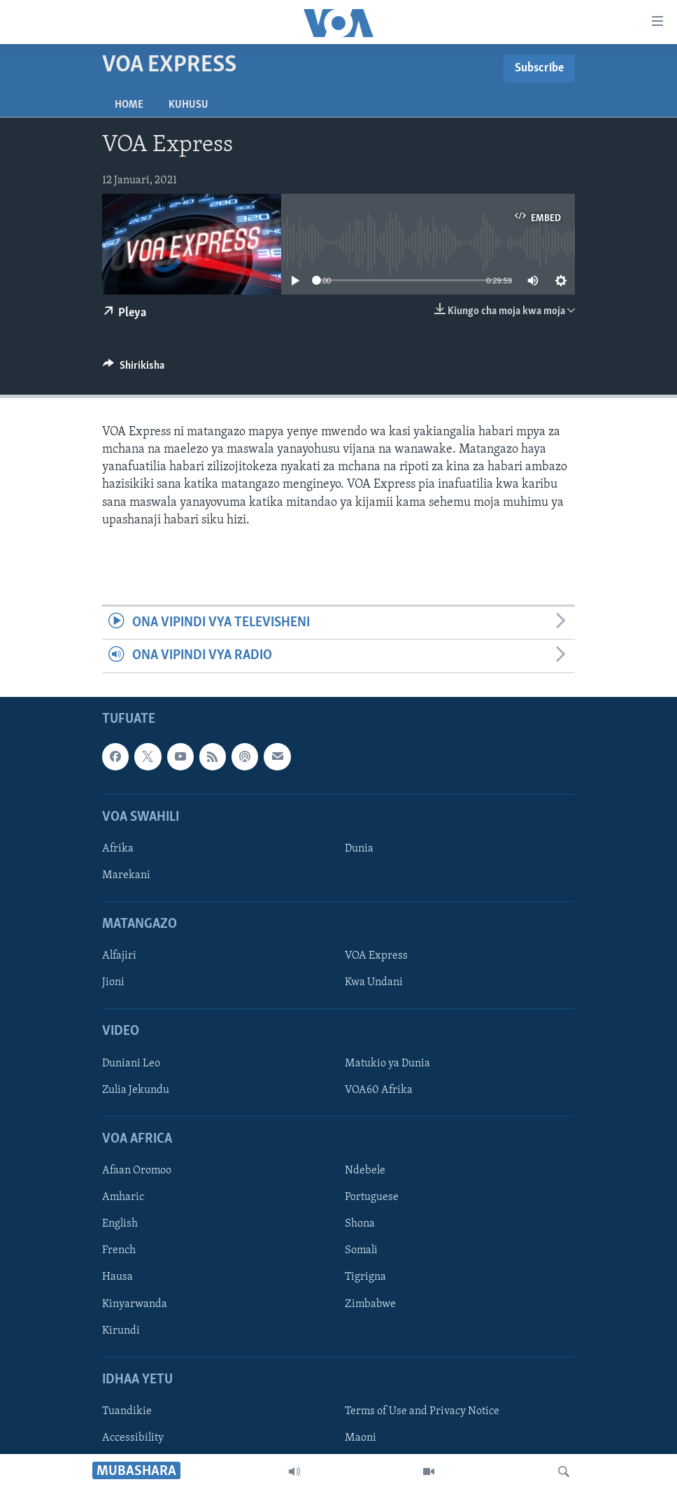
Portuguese (372, 1197)
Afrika (118, 848)
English (120, 1223)
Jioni (113, 982)
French (119, 1250)
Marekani (126, 875)
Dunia (359, 848)
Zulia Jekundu (135, 1090)
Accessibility (133, 1438)
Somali (361, 1250)
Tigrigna (365, 1277)
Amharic (123, 1197)
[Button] (133, 368)
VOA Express (376, 955)
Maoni (360, 1438)
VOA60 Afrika (379, 1090)
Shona (360, 1223)
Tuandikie (127, 1411)
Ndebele (365, 1170)
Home (129, 105)
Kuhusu (188, 105)
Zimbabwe (370, 1303)
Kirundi (121, 1330)
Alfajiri (119, 955)
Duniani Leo (131, 1063)
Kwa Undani (374, 982)
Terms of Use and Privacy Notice (422, 1411)
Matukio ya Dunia (387, 1063)
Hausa (117, 1277)
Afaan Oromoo (136, 1170)
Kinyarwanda (134, 1303)
